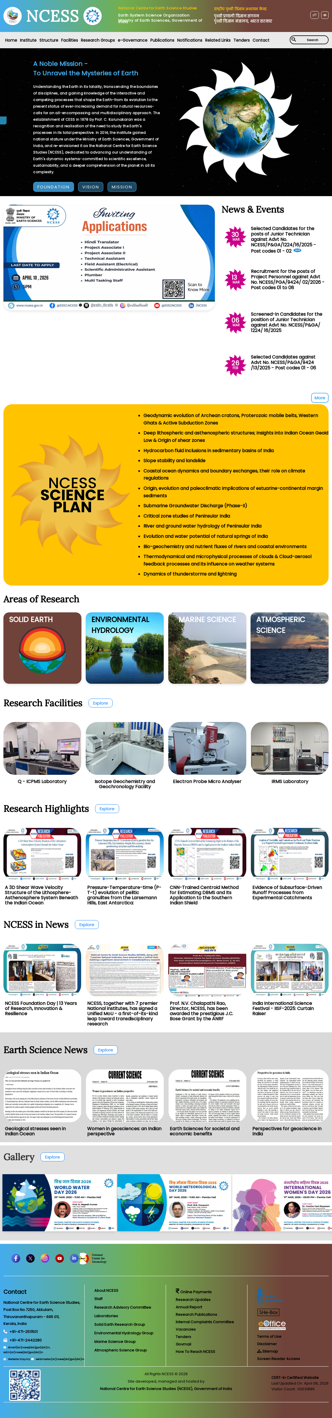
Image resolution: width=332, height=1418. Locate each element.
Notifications (189, 40)
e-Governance (132, 40)
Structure (48, 40)
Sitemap (267, 1351)
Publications (162, 40)
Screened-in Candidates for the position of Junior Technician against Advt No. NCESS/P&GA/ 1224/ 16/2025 (286, 322)
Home (11, 40)
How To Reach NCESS (195, 1351)
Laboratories (106, 1316)
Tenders (241, 40)
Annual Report (189, 1307)
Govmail (183, 1344)
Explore (100, 703)
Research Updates (193, 1299)
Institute (28, 40)
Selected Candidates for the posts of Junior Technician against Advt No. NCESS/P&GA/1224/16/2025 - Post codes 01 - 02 (283, 239)
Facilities (69, 40)
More (320, 398)
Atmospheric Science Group (120, 1350)
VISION (90, 187)
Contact (261, 40)
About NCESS (106, 1290)
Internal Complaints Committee (205, 1322)
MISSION (122, 187)
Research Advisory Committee (122, 1307)
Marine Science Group (115, 1341)
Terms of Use (269, 1336)
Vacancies (186, 1329)
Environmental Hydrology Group (123, 1333)
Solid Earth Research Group (119, 1324)
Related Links (218, 40)
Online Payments (194, 1292)
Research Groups (98, 40)
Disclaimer (267, 1344)
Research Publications (196, 1314)
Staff (98, 1299)
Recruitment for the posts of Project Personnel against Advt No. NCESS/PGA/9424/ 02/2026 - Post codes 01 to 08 (288, 279)
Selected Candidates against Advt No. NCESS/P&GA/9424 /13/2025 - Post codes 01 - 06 (283, 362)
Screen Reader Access (278, 1358)
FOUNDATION (53, 187)
